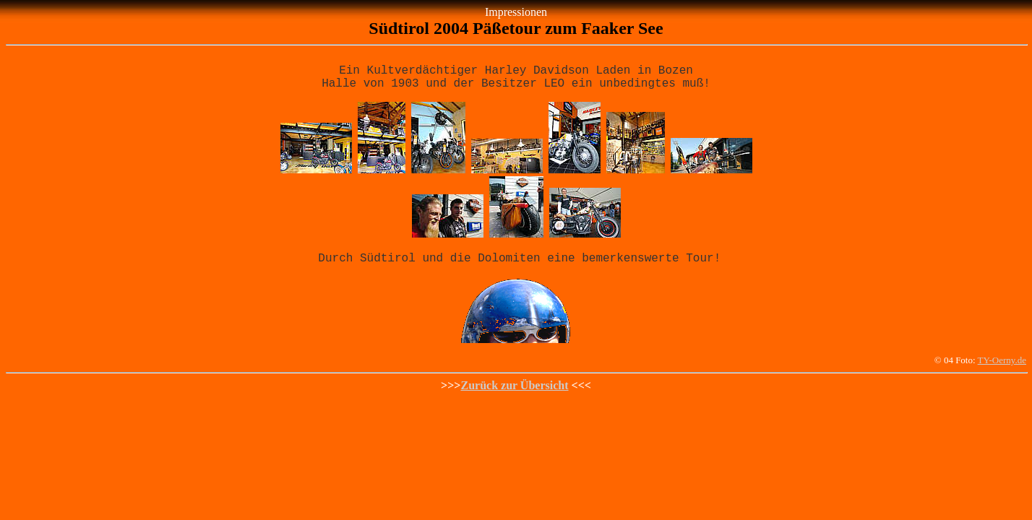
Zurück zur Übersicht (514, 394)
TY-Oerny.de (1002, 368)
